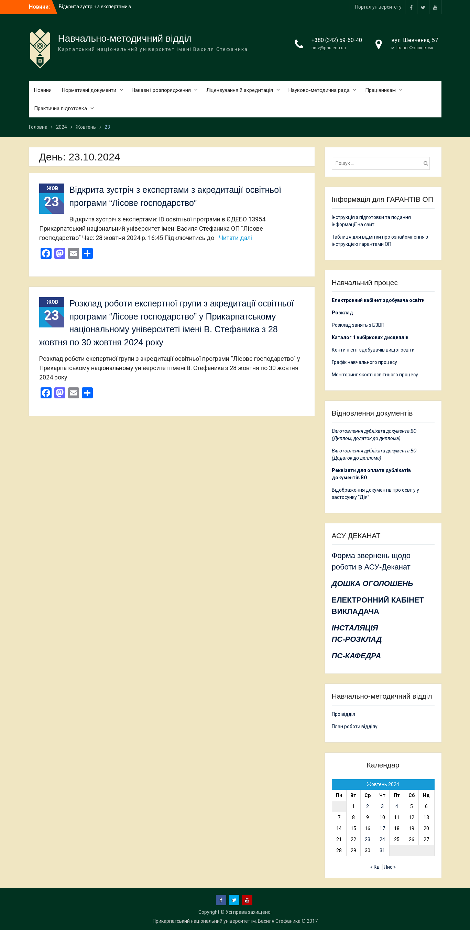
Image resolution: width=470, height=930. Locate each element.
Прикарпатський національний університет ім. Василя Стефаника (226, 921)
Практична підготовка (60, 108)
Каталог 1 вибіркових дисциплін (370, 337)
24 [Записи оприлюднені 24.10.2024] (382, 839)
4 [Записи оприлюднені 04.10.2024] (396, 806)
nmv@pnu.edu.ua (328, 47)
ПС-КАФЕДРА (356, 655)
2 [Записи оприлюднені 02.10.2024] (367, 806)
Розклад (342, 312)
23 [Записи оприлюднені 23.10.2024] (367, 839)
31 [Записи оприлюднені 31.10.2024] (382, 850)
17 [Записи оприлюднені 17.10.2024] (382, 828)
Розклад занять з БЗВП (358, 325)
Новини (43, 90)
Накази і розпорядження (161, 90)
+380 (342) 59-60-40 (336, 40)
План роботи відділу (355, 726)
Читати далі (235, 237)
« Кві (375, 867)
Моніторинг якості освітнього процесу (375, 374)
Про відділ (343, 714)
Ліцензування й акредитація (239, 90)
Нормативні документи (89, 90)
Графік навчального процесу (364, 362)
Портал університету (378, 7)
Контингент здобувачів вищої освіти (373, 350)
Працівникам (380, 90)
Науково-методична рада (319, 90)
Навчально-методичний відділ (125, 38)
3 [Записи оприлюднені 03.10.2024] (382, 806)
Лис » (390, 867)
